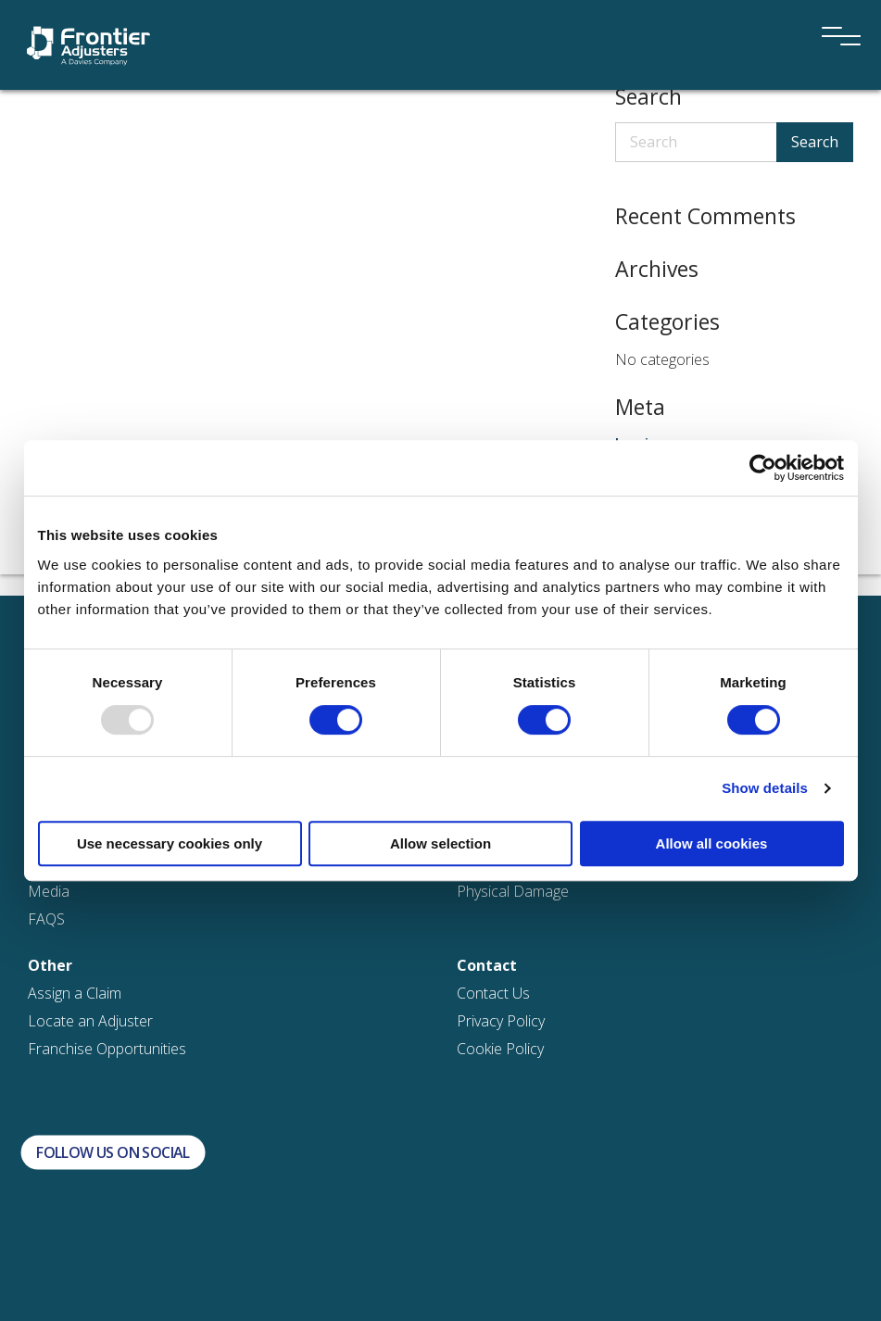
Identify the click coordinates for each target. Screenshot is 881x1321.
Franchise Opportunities (107, 1048)
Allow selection (440, 843)
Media (48, 891)
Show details (765, 788)
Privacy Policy (501, 1021)
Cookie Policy (500, 1048)
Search (814, 142)
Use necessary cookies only (169, 843)
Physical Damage (513, 891)
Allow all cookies (712, 843)
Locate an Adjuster (90, 1021)
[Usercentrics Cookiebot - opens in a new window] (763, 468)
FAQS (46, 919)
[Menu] (835, 11)
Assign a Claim (74, 993)
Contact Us (493, 993)
